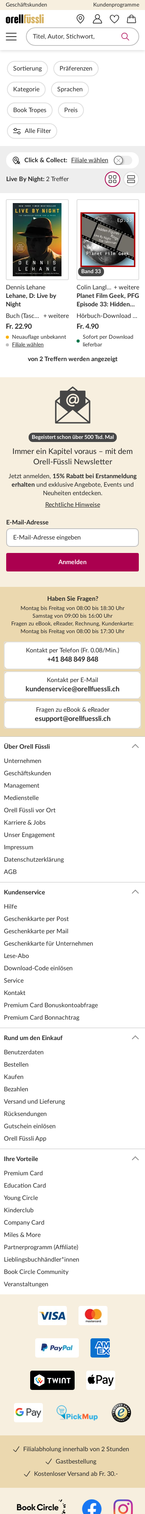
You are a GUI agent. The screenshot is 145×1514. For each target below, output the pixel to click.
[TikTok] (41, 1479)
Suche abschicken (125, 36)
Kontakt (15, 931)
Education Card (25, 1123)
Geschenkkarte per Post (36, 857)
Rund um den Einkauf (71, 975)
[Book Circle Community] (41, 1447)
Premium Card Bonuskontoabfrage (51, 943)
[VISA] (52, 1253)
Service (14, 918)
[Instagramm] (123, 1447)
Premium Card (23, 1111)
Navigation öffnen (11, 36)
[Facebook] (92, 1447)
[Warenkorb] (131, 19)
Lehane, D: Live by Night (37, 211)
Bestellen (16, 1002)
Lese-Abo (16, 894)
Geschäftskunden (26, 5)
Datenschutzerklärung (34, 797)
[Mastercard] (92, 1253)
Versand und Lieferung (34, 1039)
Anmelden (72, 500)
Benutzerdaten (24, 990)
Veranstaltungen (26, 1222)
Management (21, 723)
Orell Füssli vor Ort (30, 748)
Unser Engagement (29, 773)
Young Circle (21, 1136)
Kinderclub (19, 1148)
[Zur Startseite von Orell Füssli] (32, 19)
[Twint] (52, 1318)
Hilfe (10, 844)
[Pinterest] (103, 1479)
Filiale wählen (89, 98)
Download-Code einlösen (38, 906)
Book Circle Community (36, 1209)
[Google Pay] (28, 1351)
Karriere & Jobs (25, 760)
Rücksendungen (25, 1052)
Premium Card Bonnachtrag (41, 955)
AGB (10, 810)
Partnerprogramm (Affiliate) (41, 1185)
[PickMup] (77, 1351)
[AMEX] (100, 1286)
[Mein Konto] (97, 19)
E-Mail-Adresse (27, 460)
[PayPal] (57, 1286)
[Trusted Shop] (121, 1351)
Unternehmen (22, 699)
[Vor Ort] (80, 19)
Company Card (24, 1160)
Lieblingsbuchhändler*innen (41, 1197)
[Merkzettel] (114, 19)
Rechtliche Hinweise (72, 442)
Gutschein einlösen (30, 1064)
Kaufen (14, 1015)
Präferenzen (96, 69)
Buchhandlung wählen (123, 98)
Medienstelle (21, 736)
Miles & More (22, 1173)
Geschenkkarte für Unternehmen (48, 881)
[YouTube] (72, 1479)
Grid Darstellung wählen (112, 117)
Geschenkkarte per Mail (36, 869)
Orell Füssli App (25, 1076)
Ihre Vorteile (71, 1096)
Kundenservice (71, 830)
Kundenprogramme (116, 5)
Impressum (18, 785)
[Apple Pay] (100, 1318)
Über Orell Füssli (71, 684)
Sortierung (48, 69)
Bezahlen (16, 1027)
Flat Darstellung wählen (131, 117)
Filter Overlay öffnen (15, 68)
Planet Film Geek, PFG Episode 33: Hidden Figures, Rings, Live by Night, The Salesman (108, 211)
